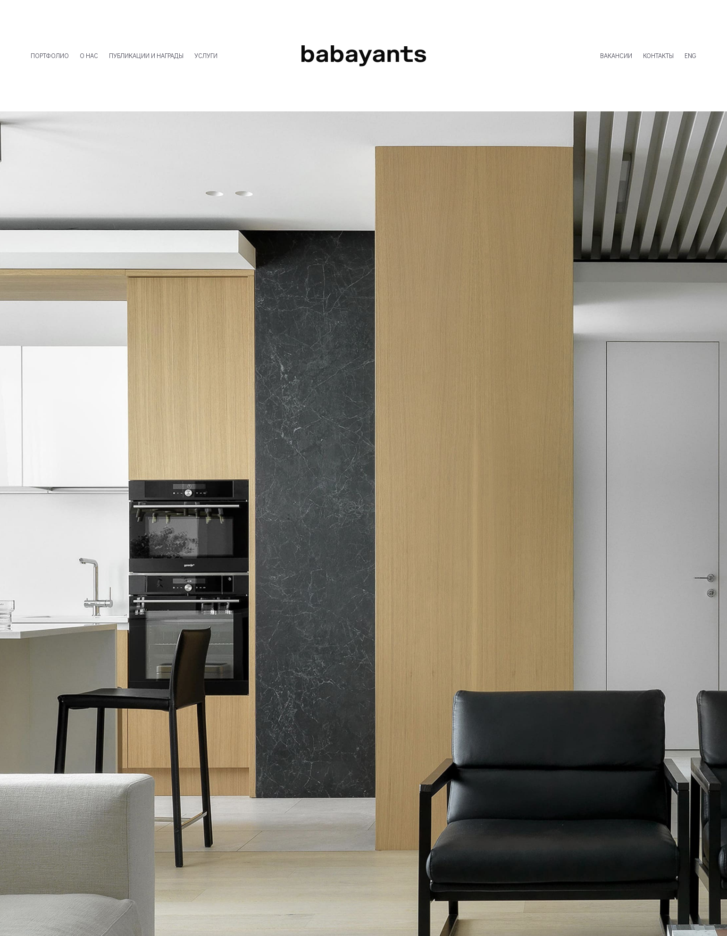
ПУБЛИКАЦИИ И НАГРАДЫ (146, 55)
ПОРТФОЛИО (50, 55)
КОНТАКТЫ (658, 55)
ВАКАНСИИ (616, 55)
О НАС (89, 55)
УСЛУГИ (205, 55)
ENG (690, 55)
